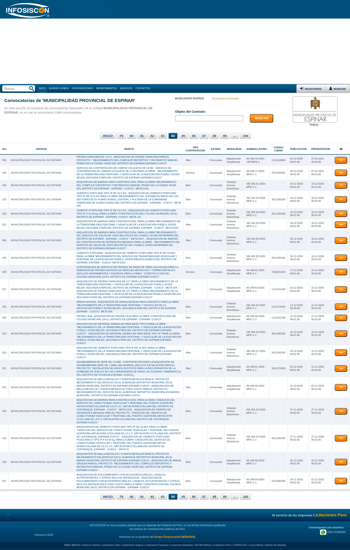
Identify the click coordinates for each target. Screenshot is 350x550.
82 (152, 136)
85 (183, 136)
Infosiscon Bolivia (91, 545)
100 (245, 136)
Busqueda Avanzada (225, 98)
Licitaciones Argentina (181, 545)
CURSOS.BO (240, 545)
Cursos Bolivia (255, 545)
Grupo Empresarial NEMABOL (175, 536)
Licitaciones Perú (222, 545)
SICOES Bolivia (203, 545)
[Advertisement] (175, 51)
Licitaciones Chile (111, 545)
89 (224, 136)
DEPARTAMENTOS (106, 88)
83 (162, 136)
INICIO (108, 136)
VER (341, 160)
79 (121, 136)
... (234, 136)
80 (131, 136)
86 (194, 136)
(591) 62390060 (333, 532)
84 (173, 136)
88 (214, 136)
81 (142, 136)
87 (204, 136)
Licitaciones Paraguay (156, 545)
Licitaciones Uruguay (133, 545)
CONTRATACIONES (82, 88)
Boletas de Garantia (275, 545)
